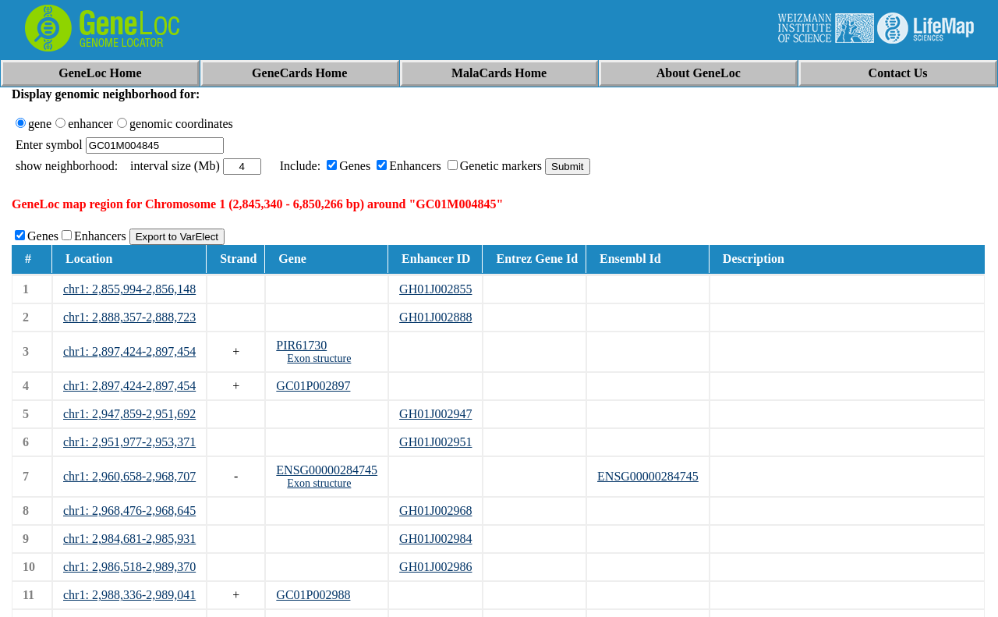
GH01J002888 (435, 317)
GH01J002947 (435, 413)
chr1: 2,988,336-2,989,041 (129, 594)
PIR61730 (301, 345)
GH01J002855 (435, 289)
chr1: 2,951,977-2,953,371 (129, 442)
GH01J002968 (435, 510)
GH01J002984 (435, 538)
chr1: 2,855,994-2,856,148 (129, 289)
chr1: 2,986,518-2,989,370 (129, 566)
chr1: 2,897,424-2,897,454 (129, 351)
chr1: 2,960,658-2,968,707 (129, 476)
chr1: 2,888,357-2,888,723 (129, 317)
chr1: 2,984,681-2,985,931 (129, 538)
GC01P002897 (313, 385)
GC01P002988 (313, 594)
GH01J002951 (435, 442)
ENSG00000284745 (326, 470)
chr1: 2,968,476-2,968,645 (129, 510)
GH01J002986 (435, 566)
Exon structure (319, 358)
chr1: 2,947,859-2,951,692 (129, 413)
